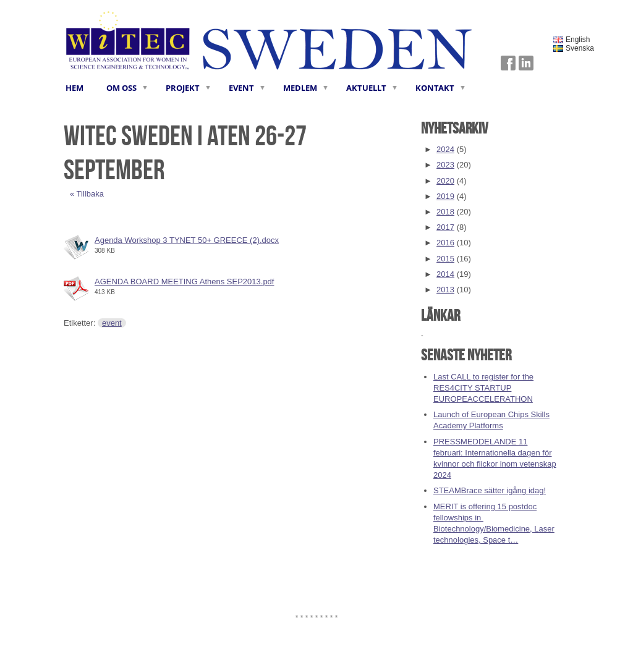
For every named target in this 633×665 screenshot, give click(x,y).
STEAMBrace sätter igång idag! (489, 490)
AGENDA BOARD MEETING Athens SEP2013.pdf (184, 281)
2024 (445, 149)
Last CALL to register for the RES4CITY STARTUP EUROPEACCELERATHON (483, 388)
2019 (445, 196)
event (112, 323)
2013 (445, 289)
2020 (445, 180)
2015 (445, 258)
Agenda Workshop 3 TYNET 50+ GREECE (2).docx (187, 240)
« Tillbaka (87, 193)
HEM (74, 87)
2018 (445, 211)
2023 (445, 164)
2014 (445, 274)
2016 (445, 242)
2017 (445, 227)
